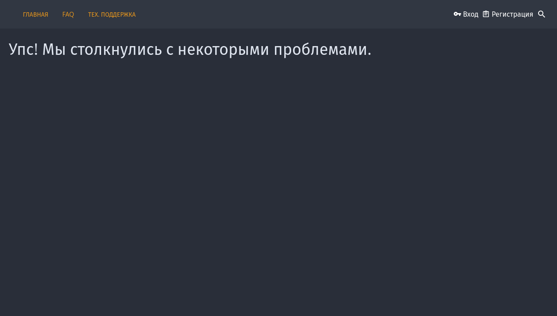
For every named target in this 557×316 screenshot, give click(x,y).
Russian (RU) (131, 295)
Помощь (430, 295)
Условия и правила (305, 295)
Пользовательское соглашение (239, 295)
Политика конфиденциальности (375, 295)
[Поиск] (541, 14)
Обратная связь (176, 295)
